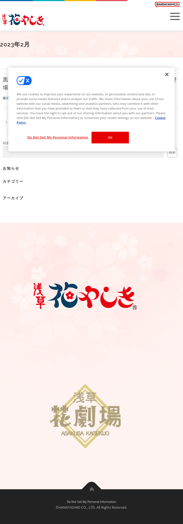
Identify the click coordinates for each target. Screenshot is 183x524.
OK (110, 137)
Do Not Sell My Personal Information (91, 502)
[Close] (167, 74)
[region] (91, 110)
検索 (6, 143)
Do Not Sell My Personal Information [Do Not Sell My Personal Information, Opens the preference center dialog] (57, 137)
